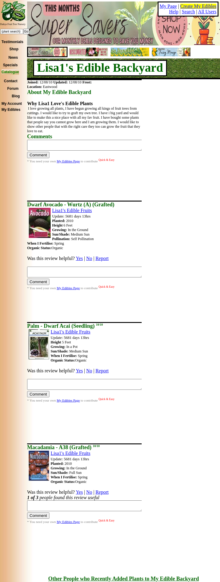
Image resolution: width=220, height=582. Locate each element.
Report (102, 258)
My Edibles (11, 110)
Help (173, 11)
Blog (16, 96)
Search (188, 11)
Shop (13, 49)
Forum (12, 88)
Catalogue (10, 72)
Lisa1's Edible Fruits (72, 210)
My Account (12, 104)
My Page (168, 6)
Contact (10, 81)
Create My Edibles (198, 6)
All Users (207, 11)
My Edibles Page (68, 163)
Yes (79, 258)
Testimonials (12, 42)
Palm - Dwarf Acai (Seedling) (65, 326)
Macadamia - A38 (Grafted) (63, 447)
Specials (10, 65)
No (89, 258)
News (13, 57)
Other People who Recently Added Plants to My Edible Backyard (123, 579)
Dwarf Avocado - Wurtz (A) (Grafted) (70, 205)
